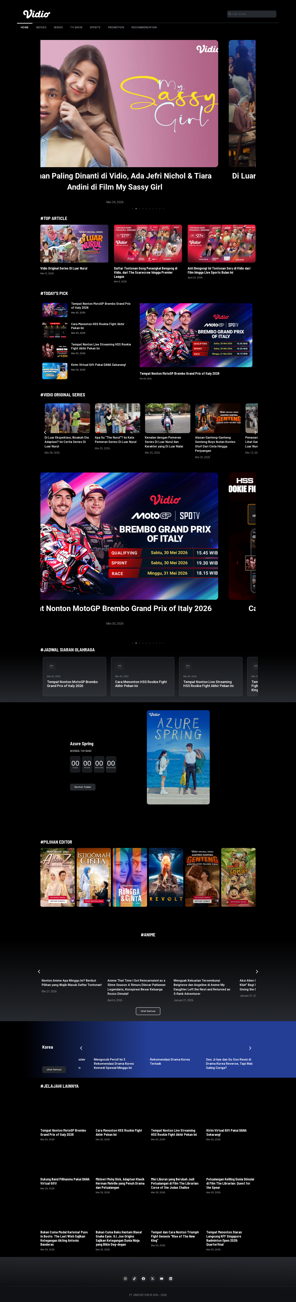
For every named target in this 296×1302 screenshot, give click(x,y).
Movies (41, 27)
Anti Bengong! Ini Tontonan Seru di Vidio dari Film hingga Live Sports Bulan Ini (219, 270)
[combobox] (251, 14)
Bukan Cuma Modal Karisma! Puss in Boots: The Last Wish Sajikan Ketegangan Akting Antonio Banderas (64, 1238)
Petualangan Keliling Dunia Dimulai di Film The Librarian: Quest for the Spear (230, 1183)
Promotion (116, 27)
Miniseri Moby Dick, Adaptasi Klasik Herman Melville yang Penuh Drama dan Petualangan (120, 1183)
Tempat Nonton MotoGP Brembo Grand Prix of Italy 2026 (100, 305)
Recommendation (144, 27)
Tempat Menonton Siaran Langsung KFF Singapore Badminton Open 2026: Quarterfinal (224, 1238)
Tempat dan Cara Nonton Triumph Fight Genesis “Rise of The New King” (175, 1236)
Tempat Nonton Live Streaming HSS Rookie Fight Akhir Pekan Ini (101, 346)
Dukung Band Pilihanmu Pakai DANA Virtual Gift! (64, 1181)
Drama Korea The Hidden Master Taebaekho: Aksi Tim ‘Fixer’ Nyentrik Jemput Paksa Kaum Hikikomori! (104, 1066)
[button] (132, 208)
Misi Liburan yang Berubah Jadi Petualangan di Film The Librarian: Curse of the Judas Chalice (175, 1183)
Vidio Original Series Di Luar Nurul (63, 268)
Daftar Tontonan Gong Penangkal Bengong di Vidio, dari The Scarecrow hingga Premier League (145, 272)
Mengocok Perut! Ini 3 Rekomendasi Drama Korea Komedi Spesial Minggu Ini (157, 1064)
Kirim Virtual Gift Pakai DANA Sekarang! (98, 364)
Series (58, 27)
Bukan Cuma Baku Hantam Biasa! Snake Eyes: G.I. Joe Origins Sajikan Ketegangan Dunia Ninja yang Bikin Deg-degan (119, 1238)
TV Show (76, 27)
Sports (95, 27)
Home (25, 27)
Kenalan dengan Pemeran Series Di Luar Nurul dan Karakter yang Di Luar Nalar (164, 442)
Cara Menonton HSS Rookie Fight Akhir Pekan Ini (97, 326)
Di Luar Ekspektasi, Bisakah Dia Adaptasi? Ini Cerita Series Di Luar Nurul (67, 442)
